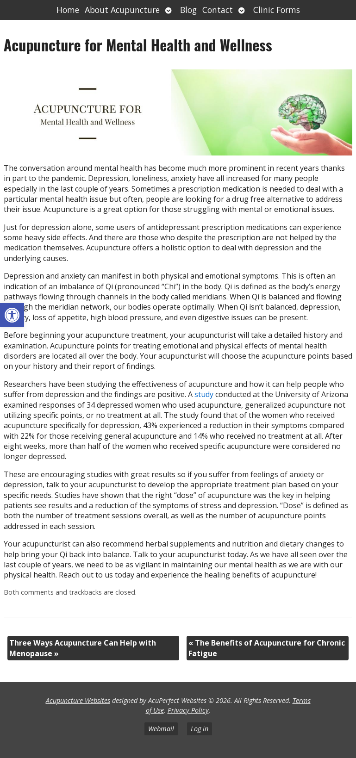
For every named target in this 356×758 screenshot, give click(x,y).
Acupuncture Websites (78, 700)
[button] (12, 315)
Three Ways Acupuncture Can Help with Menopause (82, 648)
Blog (188, 9)
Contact (217, 9)
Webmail (161, 728)
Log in (199, 728)
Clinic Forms (276, 9)
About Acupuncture (122, 9)
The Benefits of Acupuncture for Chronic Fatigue (266, 648)
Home (67, 9)
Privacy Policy (188, 710)
